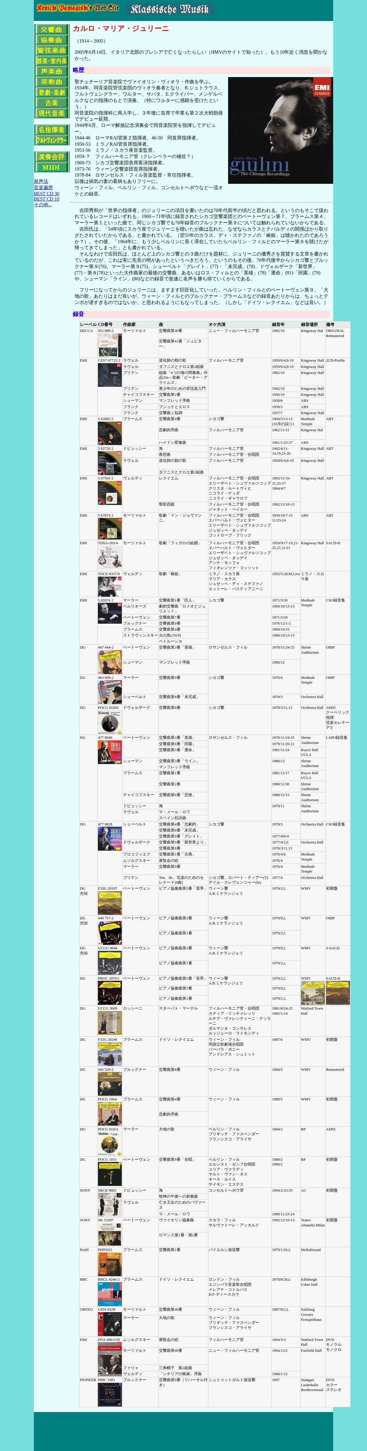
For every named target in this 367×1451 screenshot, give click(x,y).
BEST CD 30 (46, 193)
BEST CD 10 (46, 199)
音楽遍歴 (43, 187)
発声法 (41, 181)
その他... (43, 204)
